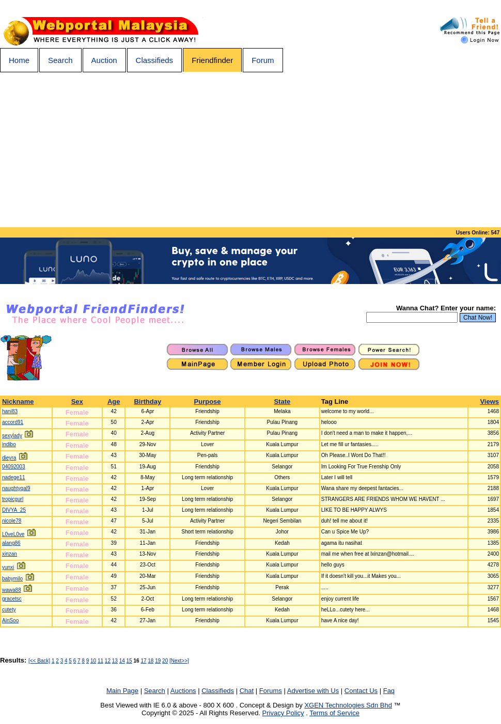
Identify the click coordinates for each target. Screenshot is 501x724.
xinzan (9, 554)
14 (122, 661)
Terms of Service (334, 713)
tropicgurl (12, 499)
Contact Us (361, 691)
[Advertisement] (250, 149)
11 (100, 661)
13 (115, 661)
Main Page (122, 691)
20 (165, 661)
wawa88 (11, 590)
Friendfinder (212, 60)
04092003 (13, 466)
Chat (247, 691)
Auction (104, 60)
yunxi (8, 567)
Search (60, 60)
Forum (263, 60)
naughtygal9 (16, 488)
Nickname (18, 401)
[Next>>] (179, 661)
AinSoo (10, 620)
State (282, 401)
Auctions (183, 691)
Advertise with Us (313, 691)
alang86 (11, 543)
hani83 (10, 411)
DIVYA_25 (14, 510)
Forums (270, 691)
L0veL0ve (13, 534)
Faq (389, 691)
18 (150, 661)
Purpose (207, 401)
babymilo (12, 578)
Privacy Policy (283, 713)
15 (129, 661)
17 (143, 661)
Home (19, 60)
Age (113, 401)
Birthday (147, 401)
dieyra (9, 458)
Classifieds (155, 60)
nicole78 (11, 521)
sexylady (12, 435)
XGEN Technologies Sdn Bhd (348, 705)
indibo (9, 444)
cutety (9, 609)
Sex (77, 401)
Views (489, 401)
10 (93, 661)
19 (158, 661)
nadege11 (13, 477)
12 (108, 661)
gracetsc (12, 599)
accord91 (12, 422)
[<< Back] (39, 661)
